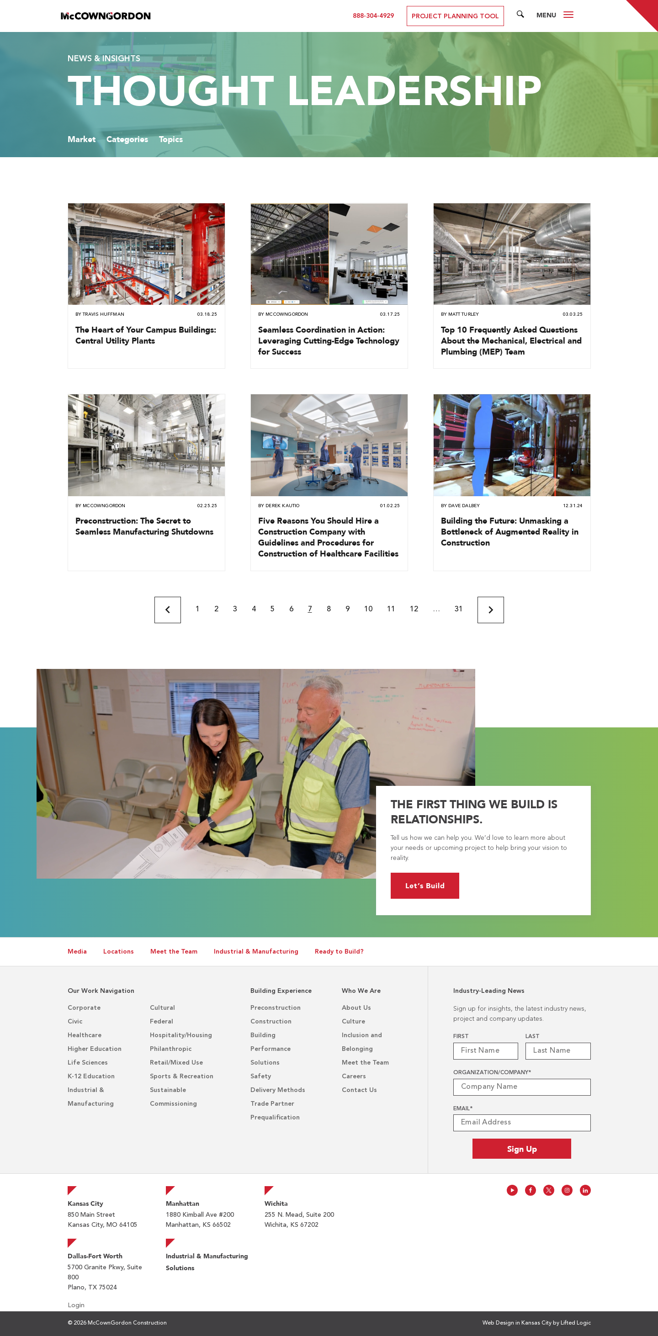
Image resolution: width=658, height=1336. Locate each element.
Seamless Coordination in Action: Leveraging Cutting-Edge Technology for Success (328, 340)
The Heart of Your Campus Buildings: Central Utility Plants (145, 335)
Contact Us (359, 1090)
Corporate (84, 1008)
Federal (161, 1021)
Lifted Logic (576, 1323)
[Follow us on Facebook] (530, 1190)
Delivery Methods (277, 1090)
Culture (353, 1021)
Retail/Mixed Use (176, 1063)
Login (76, 1305)
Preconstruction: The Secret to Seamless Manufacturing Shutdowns (144, 526)
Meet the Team (173, 952)
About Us (356, 1008)
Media (77, 952)
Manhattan (182, 1203)
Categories (127, 139)
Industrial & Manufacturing (256, 952)
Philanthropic (170, 1049)
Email (462, 1109)
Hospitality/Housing (181, 1035)
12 (414, 609)
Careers (354, 1076)
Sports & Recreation (181, 1076)
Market (82, 139)
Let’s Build (416, 885)
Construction (271, 1021)
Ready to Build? (339, 952)
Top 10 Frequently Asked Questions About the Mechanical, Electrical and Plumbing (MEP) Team (511, 340)
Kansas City (85, 1203)
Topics (171, 139)
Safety (260, 1076)
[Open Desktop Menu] (568, 16)
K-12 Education (91, 1076)
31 (459, 609)
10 (368, 609)
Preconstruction (275, 1008)
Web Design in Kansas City (517, 1323)
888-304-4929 (373, 16)
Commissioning (173, 1104)
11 (391, 609)
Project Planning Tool (455, 16)
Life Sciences (88, 1063)
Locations (118, 952)
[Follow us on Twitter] (548, 1190)
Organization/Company (492, 1073)
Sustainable (168, 1090)
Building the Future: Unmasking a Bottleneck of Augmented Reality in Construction (509, 531)
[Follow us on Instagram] (567, 1190)
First (461, 1036)
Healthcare (84, 1035)
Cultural (162, 1008)
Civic (75, 1021)
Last (532, 1036)
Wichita (276, 1203)
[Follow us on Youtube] (512, 1190)
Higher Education (95, 1049)
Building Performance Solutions (270, 1049)
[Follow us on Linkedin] (585, 1190)
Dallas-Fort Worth (95, 1256)
